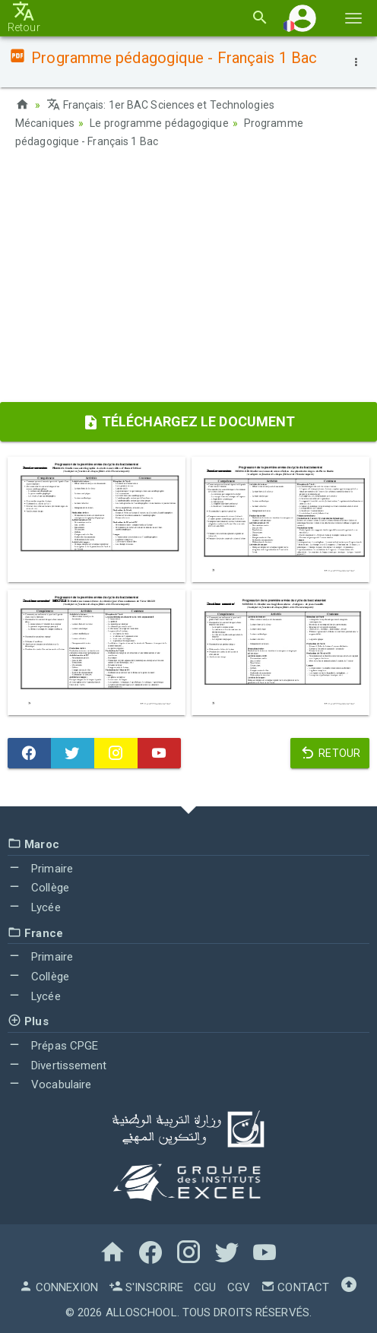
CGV (238, 1287)
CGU (205, 1287)
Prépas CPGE (53, 1046)
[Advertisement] (188, 280)
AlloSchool (141, 1312)
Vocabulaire (49, 1084)
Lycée (34, 907)
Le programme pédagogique (159, 123)
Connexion (58, 1287)
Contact (295, 1287)
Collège (38, 887)
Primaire (40, 868)
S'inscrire (146, 1287)
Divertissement (57, 1065)
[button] (302, 18)
